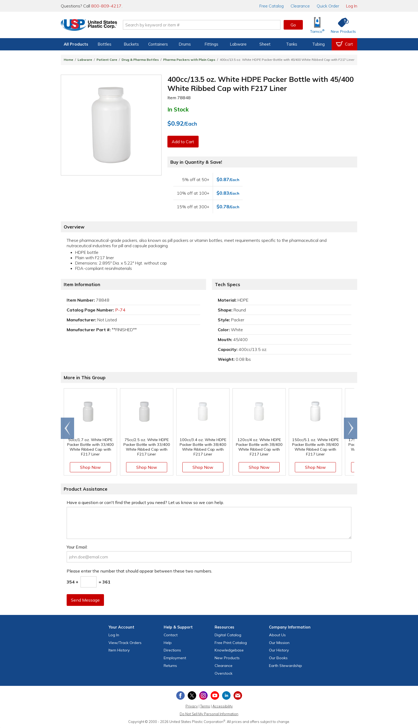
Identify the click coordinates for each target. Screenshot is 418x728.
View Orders (125, 642)
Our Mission (279, 642)
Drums (185, 44)
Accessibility (222, 706)
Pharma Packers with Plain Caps (189, 60)
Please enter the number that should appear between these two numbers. (139, 571)
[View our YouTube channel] (215, 695)
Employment (175, 657)
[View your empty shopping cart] (344, 44)
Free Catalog (231, 642)
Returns (170, 665)
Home (68, 60)
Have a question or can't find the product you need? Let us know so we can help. (145, 502)
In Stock (178, 109)
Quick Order (328, 6)
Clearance (300, 6)
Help (168, 642)
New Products (227, 657)
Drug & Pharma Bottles (140, 60)
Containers (158, 44)
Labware (238, 44)
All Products (76, 44)
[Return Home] (92, 26)
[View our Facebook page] (180, 695)
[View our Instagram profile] (203, 695)
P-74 (120, 310)
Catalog (271, 6)
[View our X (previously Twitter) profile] (192, 695)
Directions (172, 650)
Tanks (291, 44)
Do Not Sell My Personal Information (209, 714)
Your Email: (77, 547)
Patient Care (107, 60)
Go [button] (293, 24)
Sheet (265, 44)
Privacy (192, 706)
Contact (171, 635)
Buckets (131, 44)
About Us (277, 635)
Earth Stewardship (285, 665)
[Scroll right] (350, 428)
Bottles (104, 44)
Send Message (85, 600)
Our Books (278, 657)
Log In (351, 6)
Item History (119, 650)
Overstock (223, 673)
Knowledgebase (229, 650)
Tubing (318, 44)
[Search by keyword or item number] (205, 25)
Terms (205, 706)
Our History (279, 650)
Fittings (211, 44)
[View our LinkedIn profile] (226, 695)
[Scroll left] (67, 428)
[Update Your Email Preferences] (237, 695)
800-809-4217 (106, 6)
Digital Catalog (228, 635)
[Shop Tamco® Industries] (317, 25)
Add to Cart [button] (183, 141)
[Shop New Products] (341, 25)
